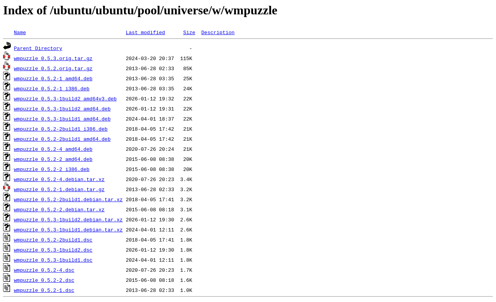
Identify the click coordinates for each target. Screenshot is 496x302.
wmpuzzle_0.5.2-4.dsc (44, 269)
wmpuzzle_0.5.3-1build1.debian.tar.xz (68, 229)
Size (189, 32)
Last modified (145, 32)
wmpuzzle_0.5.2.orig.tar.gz (53, 68)
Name (20, 32)
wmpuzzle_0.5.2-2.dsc (44, 279)
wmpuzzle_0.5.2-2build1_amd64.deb (62, 138)
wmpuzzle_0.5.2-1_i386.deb (52, 88)
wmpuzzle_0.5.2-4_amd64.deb (53, 148)
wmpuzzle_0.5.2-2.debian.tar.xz (59, 209)
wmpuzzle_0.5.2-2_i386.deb (52, 169)
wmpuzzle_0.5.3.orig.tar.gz (53, 58)
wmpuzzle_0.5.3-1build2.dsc (53, 249)
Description (217, 32)
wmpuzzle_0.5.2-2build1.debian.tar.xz (68, 199)
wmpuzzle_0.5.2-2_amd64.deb (53, 158)
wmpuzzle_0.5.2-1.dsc (44, 289)
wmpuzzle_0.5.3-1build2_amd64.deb (62, 108)
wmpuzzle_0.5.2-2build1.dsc (53, 239)
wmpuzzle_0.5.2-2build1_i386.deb (61, 128)
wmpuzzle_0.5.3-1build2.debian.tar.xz (68, 219)
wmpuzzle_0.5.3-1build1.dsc (53, 259)
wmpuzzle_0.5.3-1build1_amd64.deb (62, 118)
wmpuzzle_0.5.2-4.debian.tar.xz (59, 179)
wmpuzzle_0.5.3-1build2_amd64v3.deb (65, 98)
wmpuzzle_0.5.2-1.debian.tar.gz (59, 189)
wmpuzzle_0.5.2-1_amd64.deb (53, 78)
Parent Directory (38, 48)
